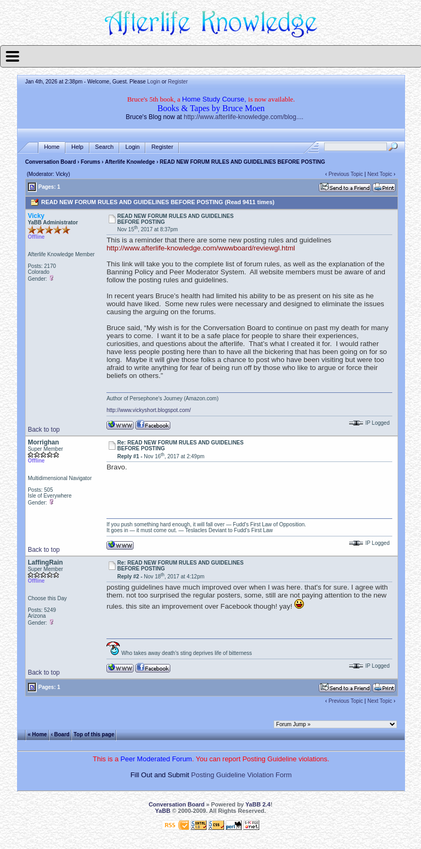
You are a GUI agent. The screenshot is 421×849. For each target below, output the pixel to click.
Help (77, 147)
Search (104, 147)
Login (153, 82)
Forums (91, 162)
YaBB (162, 811)
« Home (37, 734)
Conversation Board (50, 162)
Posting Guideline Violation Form (241, 775)
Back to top (44, 429)
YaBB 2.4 (257, 804)
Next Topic (379, 174)
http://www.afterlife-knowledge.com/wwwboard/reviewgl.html (200, 248)
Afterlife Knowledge (130, 162)
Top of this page (93, 734)
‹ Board (60, 734)
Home (52, 147)
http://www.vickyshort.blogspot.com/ (148, 410)
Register (178, 82)
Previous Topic (345, 174)
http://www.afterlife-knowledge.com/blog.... (243, 117)
